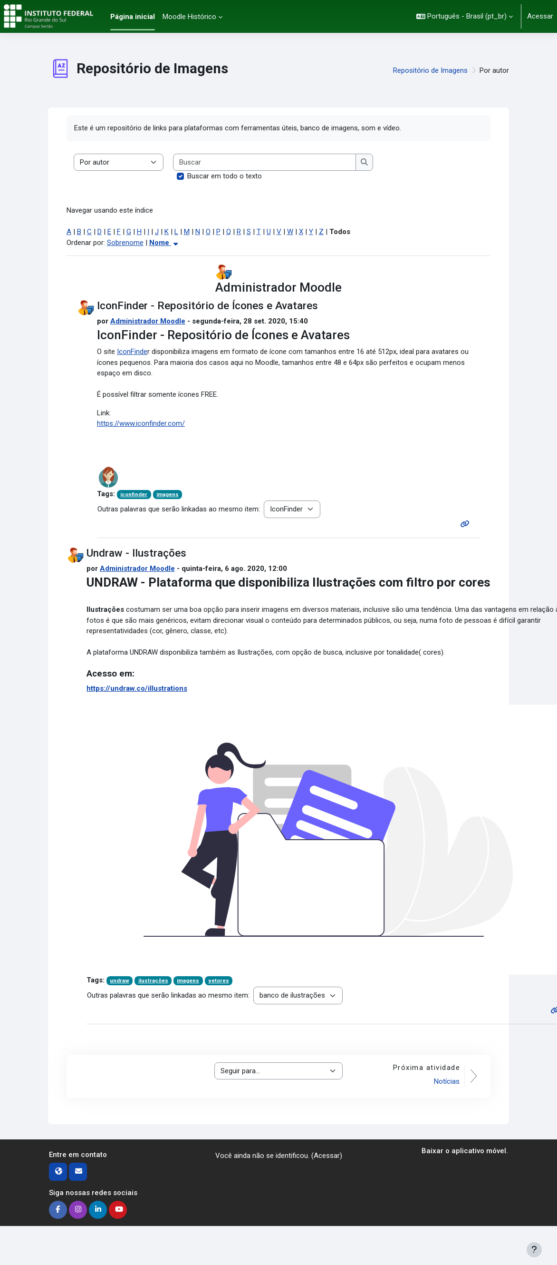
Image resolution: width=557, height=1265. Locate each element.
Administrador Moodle (147, 321)
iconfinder (133, 494)
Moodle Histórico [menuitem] (189, 16)
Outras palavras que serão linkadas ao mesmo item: (178, 509)
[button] (464, 16)
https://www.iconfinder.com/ (141, 423)
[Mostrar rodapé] (534, 1249)
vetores (218, 981)
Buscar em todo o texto (224, 176)
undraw (119, 981)
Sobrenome (125, 242)
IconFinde (132, 351)
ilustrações (153, 981)
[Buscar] (265, 162)
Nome (164, 242)
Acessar (540, 16)
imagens (167, 494)
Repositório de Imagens (430, 70)
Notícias (447, 1081)
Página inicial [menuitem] (132, 16)
